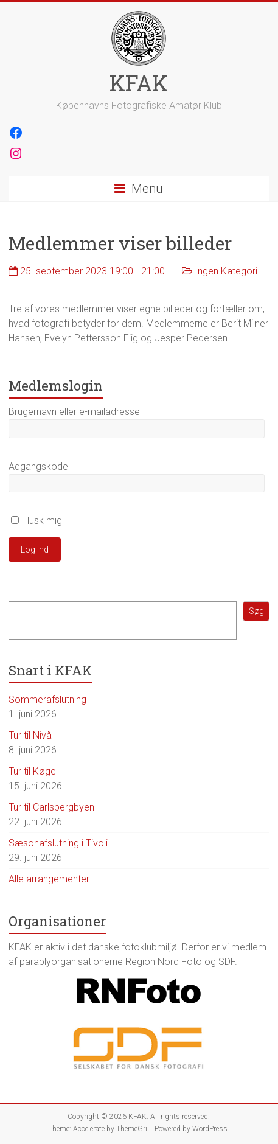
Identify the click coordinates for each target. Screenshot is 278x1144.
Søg (256, 611)
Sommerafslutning (47, 699)
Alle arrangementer (49, 879)
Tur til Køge (32, 771)
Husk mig (36, 520)
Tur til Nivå (30, 735)
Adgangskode (38, 466)
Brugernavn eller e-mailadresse (74, 411)
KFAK (138, 82)
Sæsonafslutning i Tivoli (58, 843)
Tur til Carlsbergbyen (51, 807)
